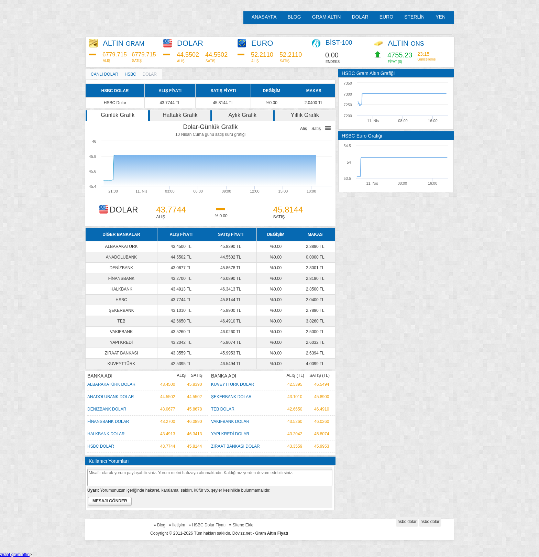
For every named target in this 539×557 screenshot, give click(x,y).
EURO (386, 17)
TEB (121, 321)
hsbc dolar (406, 521)
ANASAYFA (264, 17)
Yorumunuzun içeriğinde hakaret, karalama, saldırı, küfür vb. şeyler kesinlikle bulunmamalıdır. (179, 490)
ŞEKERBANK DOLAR (231, 396)
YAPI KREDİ (121, 342)
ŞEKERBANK (121, 310)
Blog (161, 525)
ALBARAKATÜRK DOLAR (111, 384)
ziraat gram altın (15, 554)
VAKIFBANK (121, 331)
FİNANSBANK (121, 278)
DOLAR (360, 17)
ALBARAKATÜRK (121, 246)
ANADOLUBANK (121, 257)
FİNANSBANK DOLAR (108, 421)
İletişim (178, 525)
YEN (441, 17)
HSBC (130, 74)
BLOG (294, 17)
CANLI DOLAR (104, 74)
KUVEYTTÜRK (121, 363)
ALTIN (123, 43)
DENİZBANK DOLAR (106, 409)
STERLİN (414, 17)
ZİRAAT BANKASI (121, 353)
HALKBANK (121, 289)
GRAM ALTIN (326, 17)
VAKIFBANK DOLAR (230, 421)
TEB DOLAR (222, 409)
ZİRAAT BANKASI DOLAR (235, 446)
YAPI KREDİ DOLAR (230, 434)
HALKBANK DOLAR (106, 434)
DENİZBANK (121, 267)
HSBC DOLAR (100, 446)
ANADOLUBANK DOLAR (110, 396)
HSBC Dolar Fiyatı (209, 525)
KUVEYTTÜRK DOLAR (232, 384)
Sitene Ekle (242, 525)
